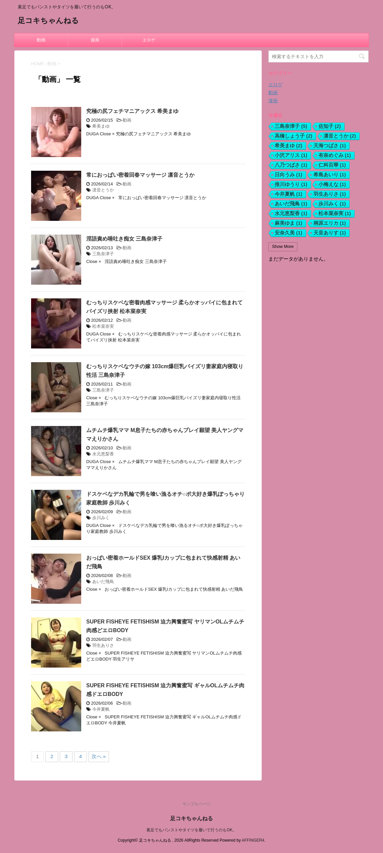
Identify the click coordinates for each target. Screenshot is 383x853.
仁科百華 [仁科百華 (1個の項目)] (332, 165)
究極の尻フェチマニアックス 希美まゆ (132, 111)
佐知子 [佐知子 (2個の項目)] (329, 126)
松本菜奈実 (103, 326)
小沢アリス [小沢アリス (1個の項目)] (291, 155)
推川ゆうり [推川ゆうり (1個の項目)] (291, 184)
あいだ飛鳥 (103, 581)
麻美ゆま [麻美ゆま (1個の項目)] (288, 223)
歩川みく (101, 517)
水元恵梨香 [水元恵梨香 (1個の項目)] (291, 213)
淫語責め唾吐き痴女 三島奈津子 (124, 239)
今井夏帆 (101, 709)
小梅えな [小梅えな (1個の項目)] (332, 184)
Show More (283, 246)
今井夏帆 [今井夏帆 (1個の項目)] (288, 194)
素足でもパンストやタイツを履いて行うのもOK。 (191, 830)
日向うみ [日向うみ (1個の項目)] (288, 174)
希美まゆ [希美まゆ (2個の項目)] (288, 145)
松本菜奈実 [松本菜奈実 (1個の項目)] (334, 213)
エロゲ (148, 39)
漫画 (95, 39)
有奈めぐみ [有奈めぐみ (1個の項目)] (334, 155)
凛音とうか (103, 189)
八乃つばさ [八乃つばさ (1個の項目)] (291, 165)
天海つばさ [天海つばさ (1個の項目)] (329, 145)
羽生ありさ (103, 645)
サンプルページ (196, 804)
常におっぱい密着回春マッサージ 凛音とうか (140, 175)
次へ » (99, 756)
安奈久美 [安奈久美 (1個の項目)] (288, 233)
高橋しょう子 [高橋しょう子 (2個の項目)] (293, 136)
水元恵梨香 (103, 453)
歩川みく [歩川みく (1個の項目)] (332, 203)
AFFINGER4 (253, 840)
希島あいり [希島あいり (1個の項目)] (329, 174)
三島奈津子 (103, 253)
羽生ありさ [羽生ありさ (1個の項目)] (329, 194)
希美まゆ (101, 126)
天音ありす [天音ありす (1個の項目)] (329, 233)
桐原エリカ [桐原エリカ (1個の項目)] (329, 223)
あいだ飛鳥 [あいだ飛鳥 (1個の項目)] (291, 203)
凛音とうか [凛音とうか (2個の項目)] (340, 136)
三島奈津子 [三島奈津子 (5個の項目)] (291, 126)
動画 (41, 39)
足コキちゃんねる (48, 21)
